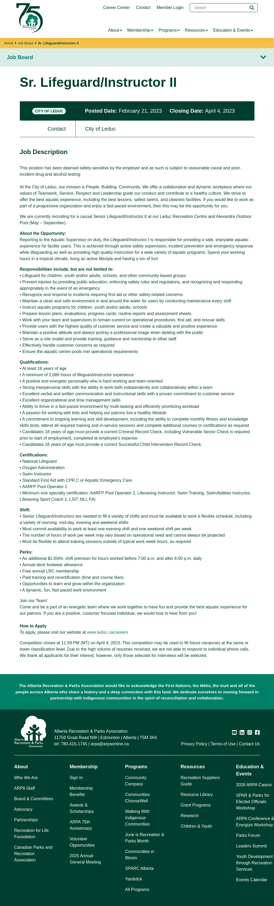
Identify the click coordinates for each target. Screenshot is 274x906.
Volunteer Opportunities (82, 842)
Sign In (76, 777)
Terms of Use (223, 744)
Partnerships (26, 820)
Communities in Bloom (139, 854)
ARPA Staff (24, 788)
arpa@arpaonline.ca (110, 744)
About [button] (21, 766)
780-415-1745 (74, 744)
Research (190, 815)
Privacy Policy (194, 744)
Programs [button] (136, 766)
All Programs (137, 889)
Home (8, 43)
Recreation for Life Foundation (31, 833)
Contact (143, 8)
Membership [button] (84, 766)
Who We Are (26, 777)
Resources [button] (193, 766)
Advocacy (23, 809)
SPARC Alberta (139, 868)
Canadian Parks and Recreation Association (33, 853)
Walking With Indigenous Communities (137, 817)
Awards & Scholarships (82, 808)
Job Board (25, 43)
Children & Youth (196, 826)
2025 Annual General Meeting (85, 858)
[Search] (224, 7)
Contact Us (249, 744)
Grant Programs (196, 805)
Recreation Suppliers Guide (200, 780)
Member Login (170, 8)
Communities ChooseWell (137, 797)
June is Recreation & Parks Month (144, 837)
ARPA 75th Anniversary (81, 825)
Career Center (116, 8)
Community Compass (136, 780)
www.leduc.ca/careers (107, 632)
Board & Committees (33, 799)
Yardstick (133, 879)
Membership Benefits (81, 791)
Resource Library (197, 794)
